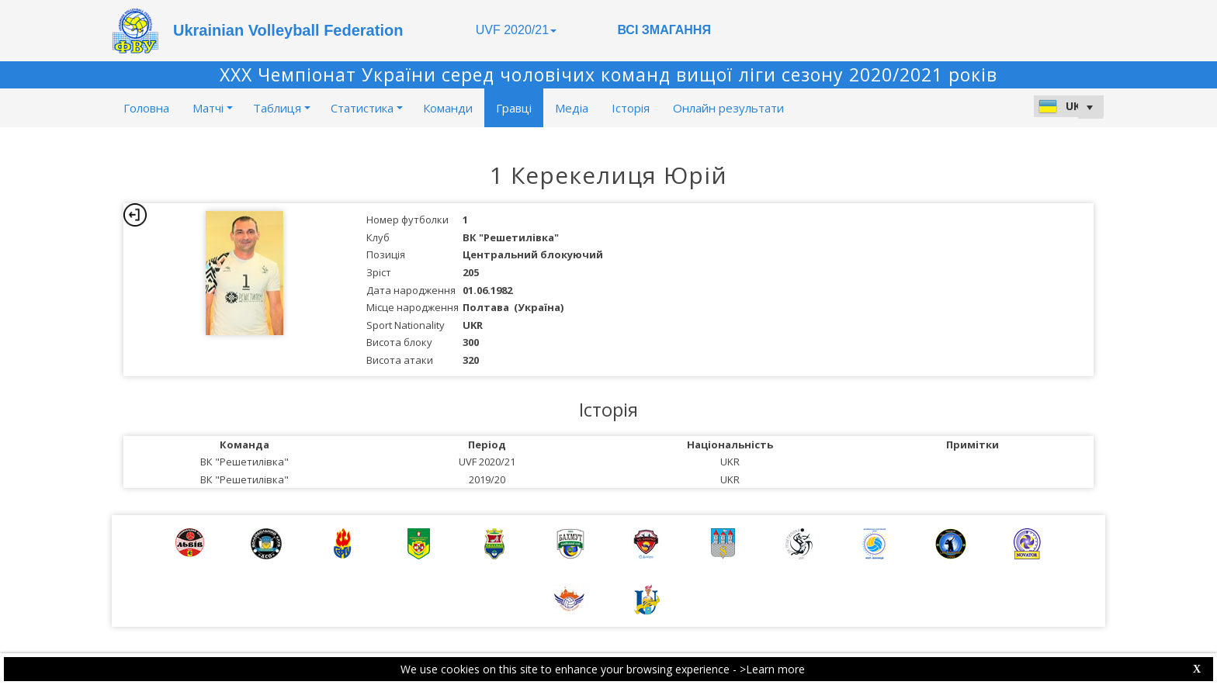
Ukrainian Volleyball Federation (288, 30)
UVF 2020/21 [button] (516, 29)
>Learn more (772, 669)
